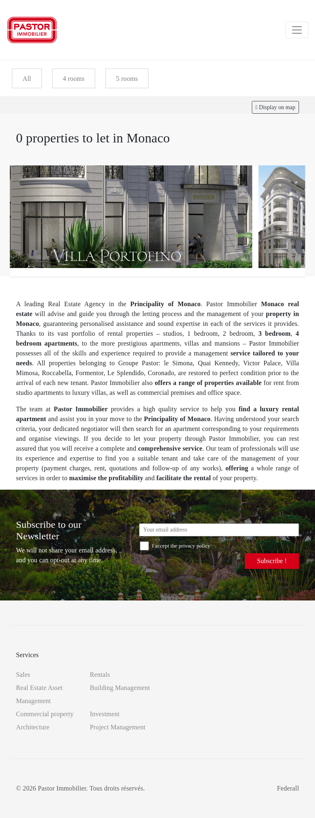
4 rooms (73, 78)
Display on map (275, 107)
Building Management (120, 687)
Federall (288, 788)
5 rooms (127, 78)
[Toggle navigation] (296, 30)
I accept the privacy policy (175, 546)
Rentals (100, 674)
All (27, 78)
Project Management (118, 727)
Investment (105, 713)
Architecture (33, 727)
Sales (23, 674)
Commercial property (44, 713)
